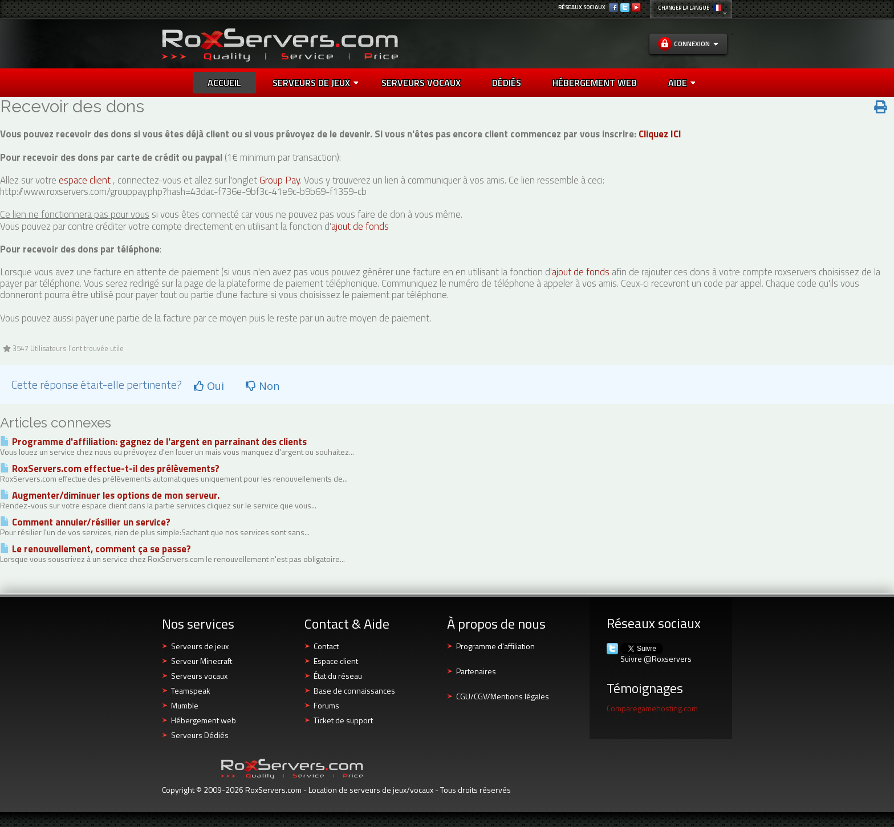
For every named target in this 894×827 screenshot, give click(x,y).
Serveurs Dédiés (200, 735)
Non (262, 386)
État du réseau (338, 676)
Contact (326, 646)
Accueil (224, 82)
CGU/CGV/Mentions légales (502, 696)
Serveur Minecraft (201, 661)
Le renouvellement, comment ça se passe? (95, 548)
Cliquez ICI (660, 134)
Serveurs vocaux (199, 676)
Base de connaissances (354, 690)
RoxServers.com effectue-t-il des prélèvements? (110, 468)
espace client (85, 180)
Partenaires (476, 671)
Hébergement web (203, 720)
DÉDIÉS (506, 82)
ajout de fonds (360, 226)
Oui (209, 386)
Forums (326, 705)
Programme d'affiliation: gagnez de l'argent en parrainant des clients (153, 441)
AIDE (681, 82)
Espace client (336, 661)
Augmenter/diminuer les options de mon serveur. (110, 495)
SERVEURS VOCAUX (421, 82)
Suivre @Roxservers (656, 658)
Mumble (184, 705)
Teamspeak (190, 690)
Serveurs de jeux (315, 82)
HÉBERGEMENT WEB (594, 82)
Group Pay (279, 180)
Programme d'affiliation (495, 646)
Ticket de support (343, 720)
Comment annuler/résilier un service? (85, 522)
